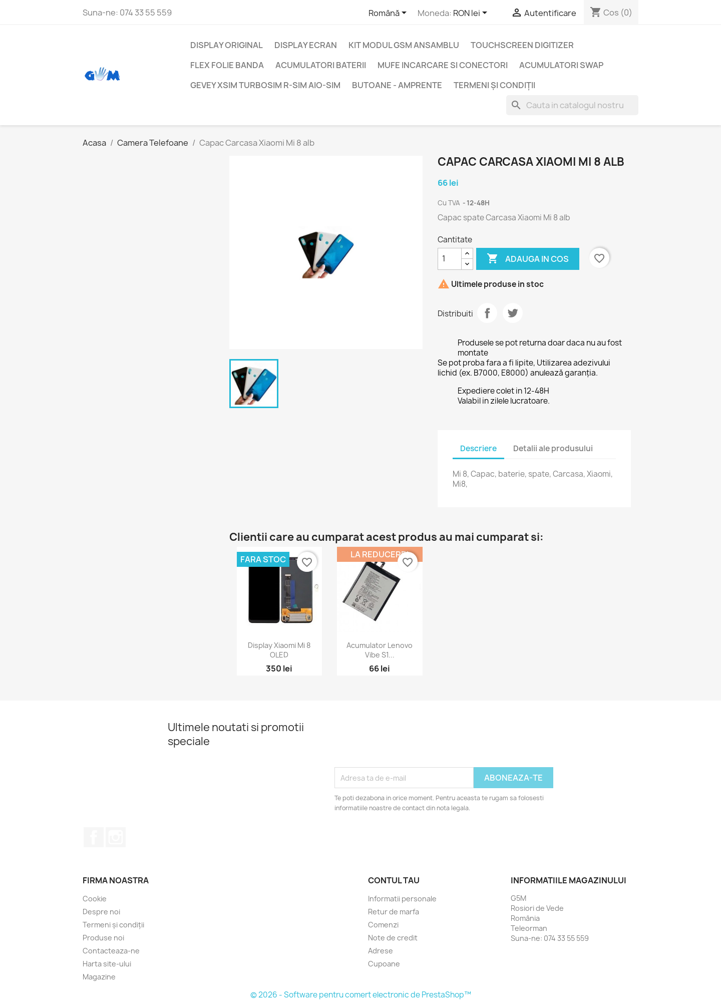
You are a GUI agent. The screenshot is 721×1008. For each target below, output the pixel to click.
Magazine (99, 976)
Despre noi (101, 911)
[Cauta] (572, 105)
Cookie (95, 898)
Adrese (380, 950)
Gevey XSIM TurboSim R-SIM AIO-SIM (265, 85)
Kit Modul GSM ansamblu (403, 45)
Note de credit (393, 937)
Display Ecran (305, 45)
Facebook (94, 837)
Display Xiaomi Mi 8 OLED (279, 650)
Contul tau (394, 880)
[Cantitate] (450, 259)
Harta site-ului (107, 963)
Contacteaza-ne (111, 950)
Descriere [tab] (478, 448)
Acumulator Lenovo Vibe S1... (379, 650)
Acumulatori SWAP (561, 65)
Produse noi (103, 937)
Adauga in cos (528, 258)
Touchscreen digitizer (522, 45)
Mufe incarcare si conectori (443, 65)
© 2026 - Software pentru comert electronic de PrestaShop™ (360, 994)
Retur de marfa (393, 911)
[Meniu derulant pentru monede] (472, 14)
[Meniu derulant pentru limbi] (389, 14)
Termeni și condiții (494, 85)
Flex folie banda (227, 65)
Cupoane (384, 963)
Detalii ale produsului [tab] (553, 448)
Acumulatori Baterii (320, 65)
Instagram (116, 837)
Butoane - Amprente (397, 85)
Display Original (226, 45)
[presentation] (410, 742)
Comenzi (383, 924)
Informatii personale (402, 898)
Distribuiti (487, 313)
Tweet (513, 313)
